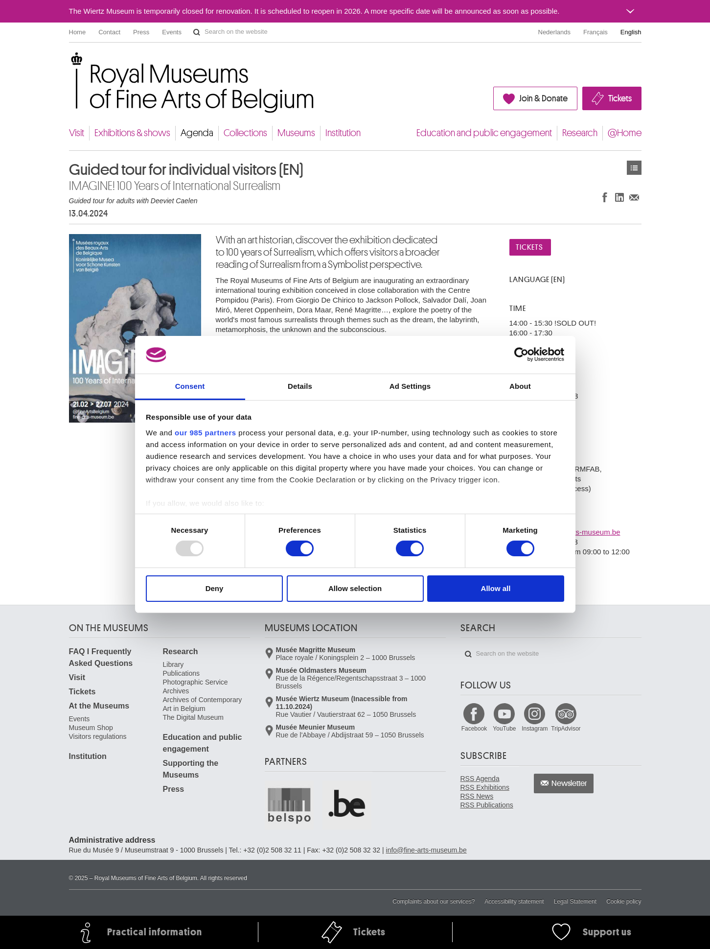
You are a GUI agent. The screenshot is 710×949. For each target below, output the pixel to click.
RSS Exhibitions (484, 787)
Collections (245, 133)
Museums (296, 133)
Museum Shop (91, 728)
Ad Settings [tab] (410, 386)
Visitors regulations (98, 736)
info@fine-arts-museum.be (426, 850)
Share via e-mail (634, 197)
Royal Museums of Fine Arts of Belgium (68, 63)
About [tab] (520, 386)
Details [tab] (300, 386)
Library (173, 664)
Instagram (535, 728)
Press (141, 32)
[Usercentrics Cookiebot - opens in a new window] (521, 354)
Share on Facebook (604, 197)
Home (77, 32)
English (630, 32)
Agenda (197, 133)
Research (579, 133)
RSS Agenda (480, 779)
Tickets (620, 98)
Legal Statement (575, 901)
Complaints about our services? (433, 901)
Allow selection (355, 588)
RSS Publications (486, 805)
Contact (109, 32)
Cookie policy (623, 901)
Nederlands (554, 32)
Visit (76, 133)
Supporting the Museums (191, 769)
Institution (343, 133)
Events (172, 32)
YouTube (504, 728)
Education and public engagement (484, 133)
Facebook (474, 728)
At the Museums (99, 706)
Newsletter (569, 783)
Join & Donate (543, 98)
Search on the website (196, 32)
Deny (215, 588)
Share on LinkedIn (619, 197)
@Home (624, 133)
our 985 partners (205, 432)
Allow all (496, 588)
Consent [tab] (190, 386)
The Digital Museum (193, 717)
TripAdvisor (565, 728)
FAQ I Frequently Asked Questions (101, 657)
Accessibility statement (514, 901)
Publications (181, 673)
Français (595, 32)
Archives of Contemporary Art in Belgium (202, 704)
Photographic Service (195, 682)
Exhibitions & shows (132, 133)
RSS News (477, 796)
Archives (176, 691)
